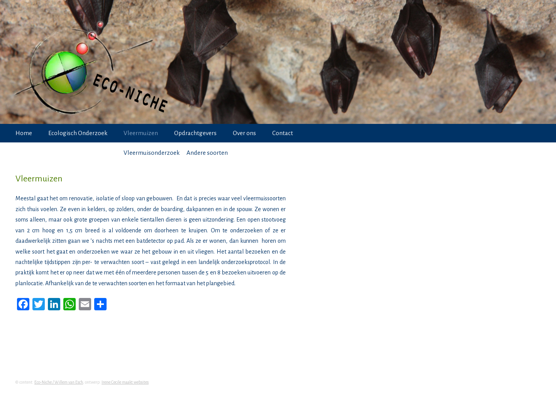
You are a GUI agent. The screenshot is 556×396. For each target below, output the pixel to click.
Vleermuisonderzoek (152, 152)
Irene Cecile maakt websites (125, 382)
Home (23, 133)
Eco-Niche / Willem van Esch (58, 382)
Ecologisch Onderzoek (77, 133)
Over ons (244, 133)
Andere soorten (207, 152)
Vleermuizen (141, 133)
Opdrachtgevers (195, 133)
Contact (282, 133)
